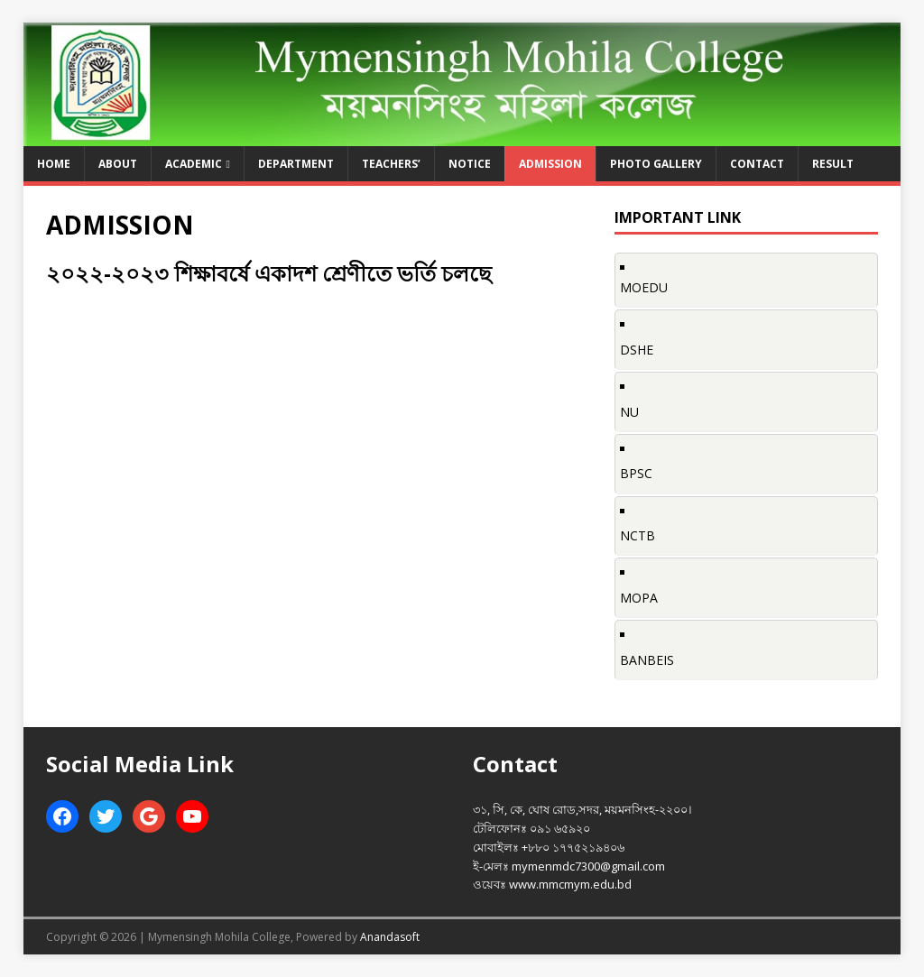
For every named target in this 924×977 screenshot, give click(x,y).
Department (296, 163)
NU (629, 411)
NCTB (637, 535)
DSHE (636, 349)
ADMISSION (550, 163)
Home (53, 163)
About (117, 163)
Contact (757, 163)
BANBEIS (647, 659)
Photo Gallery (656, 163)
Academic (193, 163)
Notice (469, 163)
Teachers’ (391, 163)
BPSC (636, 473)
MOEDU (644, 287)
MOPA (639, 597)
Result (833, 163)
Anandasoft (390, 937)
